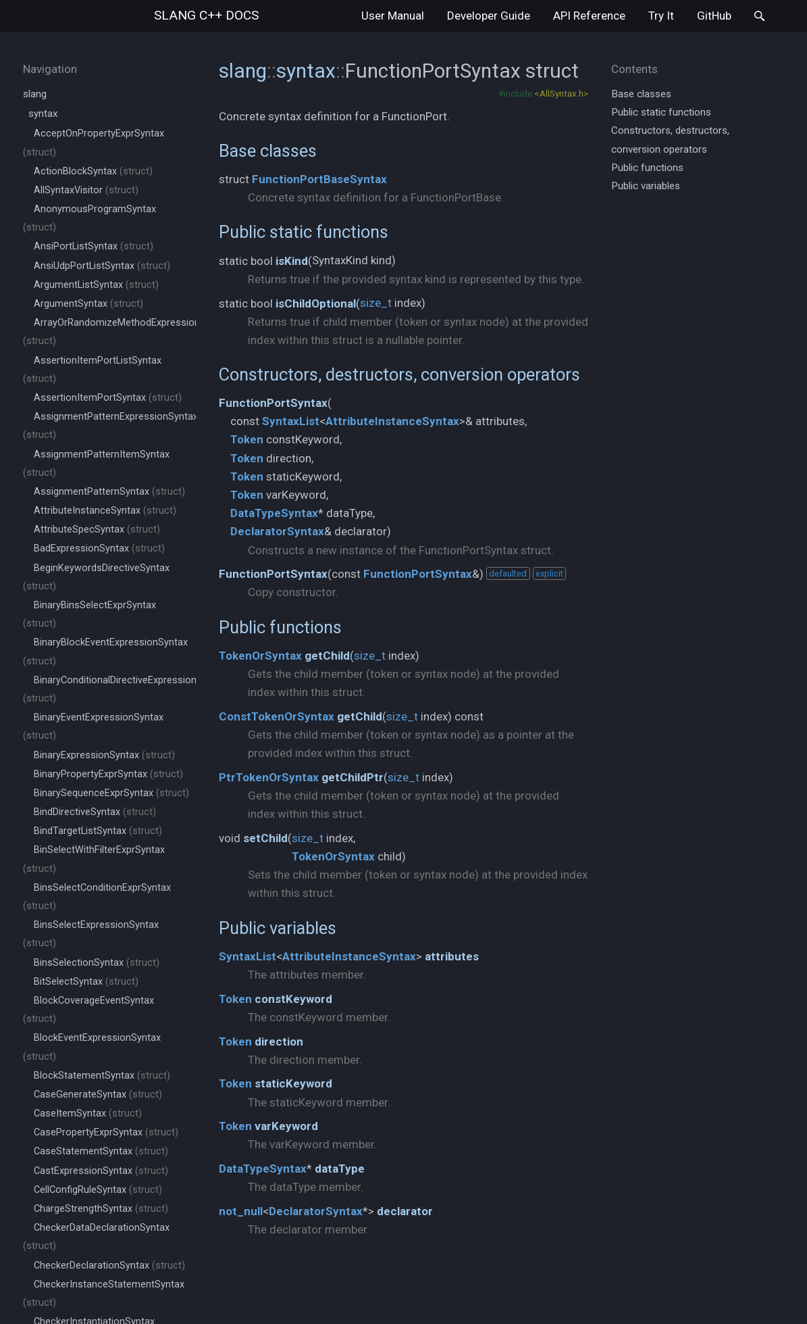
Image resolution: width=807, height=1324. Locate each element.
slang (206, 15)
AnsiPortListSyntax (93, 246)
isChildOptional (316, 303)
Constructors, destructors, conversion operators (399, 374)
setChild (265, 838)
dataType (340, 1168)
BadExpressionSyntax (99, 548)
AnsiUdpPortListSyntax (102, 266)
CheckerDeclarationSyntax (109, 1265)
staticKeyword (293, 1083)
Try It (661, 15)
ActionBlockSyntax (93, 171)
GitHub (714, 15)
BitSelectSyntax (86, 981)
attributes (452, 956)
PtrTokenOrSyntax (269, 777)
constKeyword (293, 999)
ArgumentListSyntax (96, 285)
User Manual (392, 15)
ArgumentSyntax (88, 304)
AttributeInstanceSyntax (105, 510)
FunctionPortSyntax (273, 403)
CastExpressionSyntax (101, 1171)
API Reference (589, 15)
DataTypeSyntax (274, 513)
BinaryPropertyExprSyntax (108, 774)
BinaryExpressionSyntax (104, 755)
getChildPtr (352, 777)
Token (246, 439)
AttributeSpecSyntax (97, 529)
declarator (405, 1211)
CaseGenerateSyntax (98, 1094)
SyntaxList (290, 421)
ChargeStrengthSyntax (101, 1209)
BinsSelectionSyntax (96, 963)
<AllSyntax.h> (561, 93)
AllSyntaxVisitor (86, 190)
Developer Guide (488, 15)
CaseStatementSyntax (101, 1151)
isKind (292, 261)
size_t (376, 303)
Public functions (280, 627)
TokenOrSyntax (260, 655)
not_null (241, 1211)
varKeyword (286, 1126)
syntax (43, 113)
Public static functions (303, 232)
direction (279, 1041)
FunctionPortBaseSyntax (319, 179)
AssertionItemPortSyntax (108, 397)
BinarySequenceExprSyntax (111, 793)
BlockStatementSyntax (102, 1075)
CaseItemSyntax (88, 1113)
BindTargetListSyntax (98, 831)
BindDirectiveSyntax (95, 812)
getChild (327, 655)
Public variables (277, 928)
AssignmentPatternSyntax (109, 491)
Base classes (268, 151)
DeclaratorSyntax (277, 531)
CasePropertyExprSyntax (106, 1132)
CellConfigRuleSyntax (98, 1190)
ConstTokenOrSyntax (276, 716)
